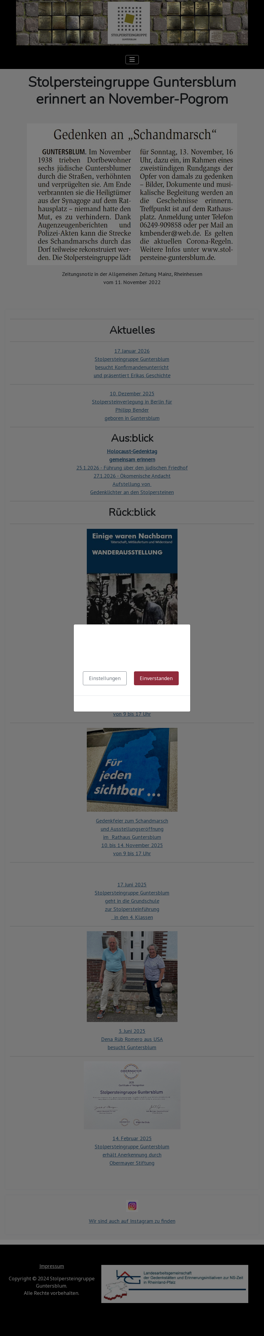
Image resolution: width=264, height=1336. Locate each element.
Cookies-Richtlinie (132, 703)
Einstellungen (105, 678)
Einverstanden (156, 678)
